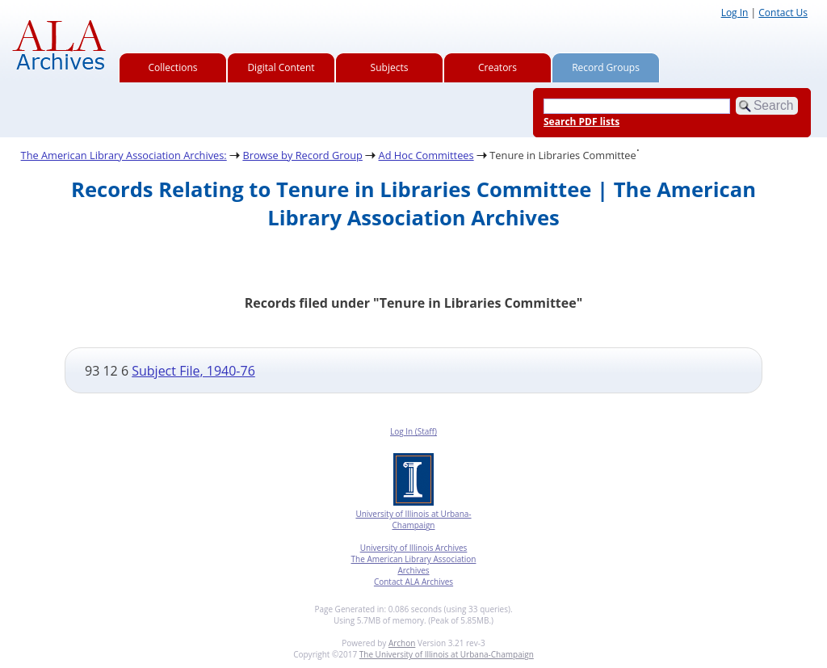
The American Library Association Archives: (124, 155)
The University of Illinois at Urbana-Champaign (446, 654)
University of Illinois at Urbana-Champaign (413, 519)
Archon (401, 643)
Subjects (390, 67)
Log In (735, 12)
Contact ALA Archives (413, 581)
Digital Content (280, 67)
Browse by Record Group (302, 155)
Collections (173, 67)
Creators (497, 67)
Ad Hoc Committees (426, 155)
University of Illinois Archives (414, 547)
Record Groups (606, 67)
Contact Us (783, 12)
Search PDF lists (581, 121)
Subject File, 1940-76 (193, 371)
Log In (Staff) (413, 431)
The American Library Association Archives (413, 564)
